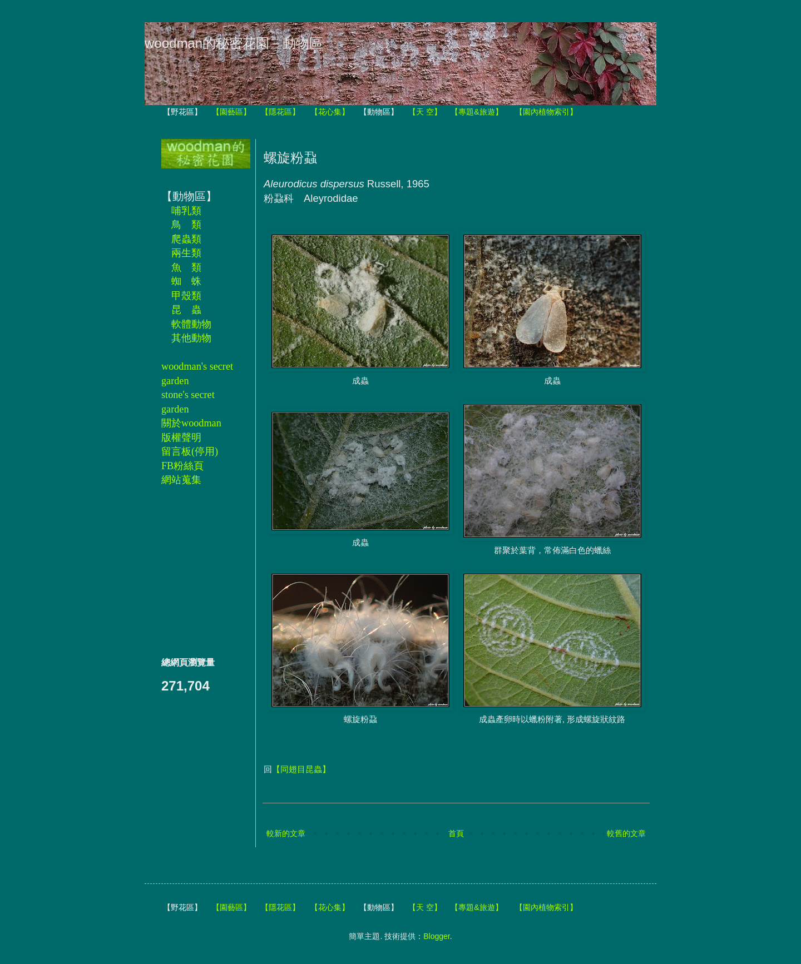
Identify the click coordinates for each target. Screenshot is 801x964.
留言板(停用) (189, 451)
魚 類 (186, 267)
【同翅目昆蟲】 (301, 769)
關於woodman (191, 423)
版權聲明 (181, 437)
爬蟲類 (186, 239)
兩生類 (186, 253)
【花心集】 (329, 111)
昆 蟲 (186, 309)
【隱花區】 (280, 111)
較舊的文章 (626, 833)
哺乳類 (186, 210)
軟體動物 (191, 324)
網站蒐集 (181, 479)
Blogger (436, 936)
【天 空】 (425, 111)
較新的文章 (285, 833)
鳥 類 (186, 224)
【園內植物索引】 (546, 111)
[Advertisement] (194, 571)
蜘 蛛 (186, 281)
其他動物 (191, 338)
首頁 (456, 833)
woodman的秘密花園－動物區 (234, 43)
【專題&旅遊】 (476, 111)
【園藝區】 (231, 111)
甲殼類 (186, 295)
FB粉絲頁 (182, 465)
